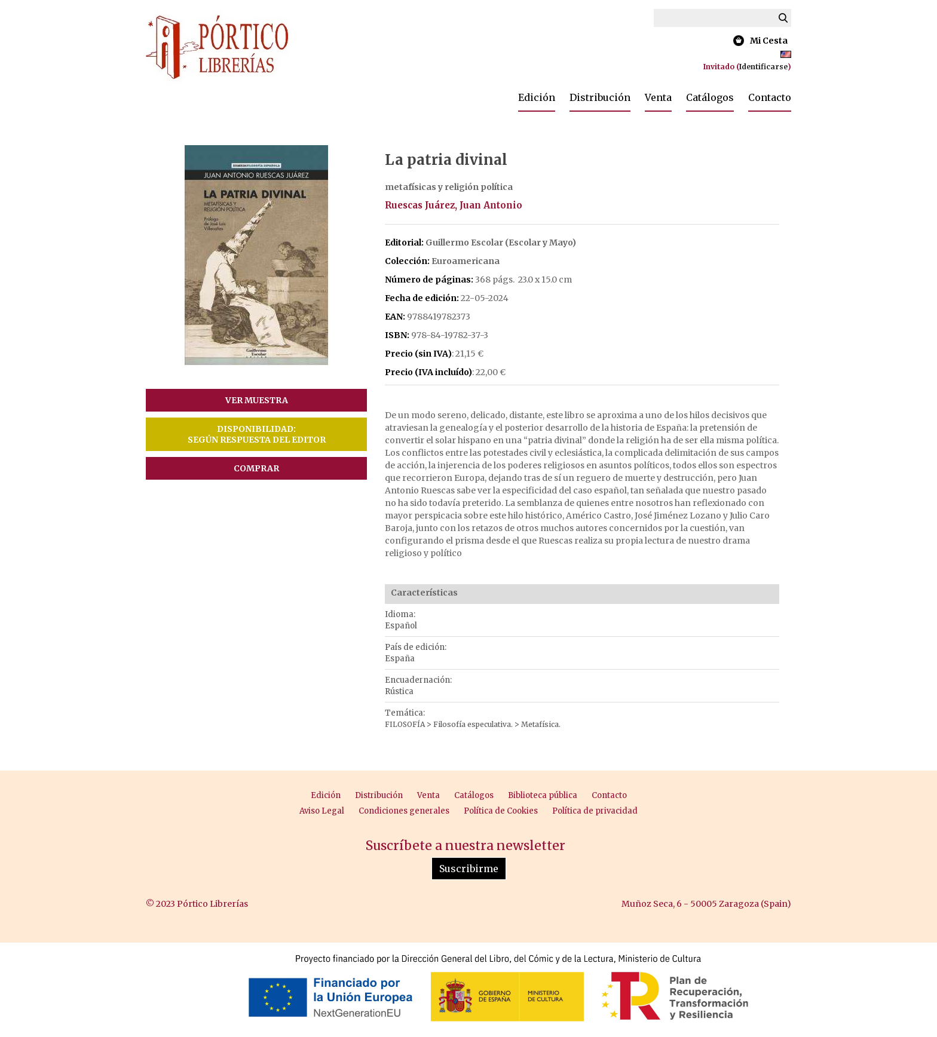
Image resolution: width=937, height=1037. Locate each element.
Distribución (599, 97)
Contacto (769, 97)
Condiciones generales (404, 811)
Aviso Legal (321, 811)
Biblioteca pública (542, 795)
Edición (536, 97)
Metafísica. (541, 724)
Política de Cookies (501, 811)
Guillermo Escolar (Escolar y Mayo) (500, 242)
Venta (658, 97)
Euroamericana (465, 261)
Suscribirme (468, 869)
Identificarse (763, 66)
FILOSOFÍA (406, 724)
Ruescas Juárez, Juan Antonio (453, 205)
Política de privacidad (595, 811)
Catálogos (710, 97)
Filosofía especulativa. (474, 724)
